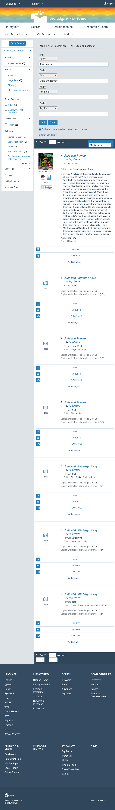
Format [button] (8, 69)
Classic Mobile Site (98, 801)
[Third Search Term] (72, 97)
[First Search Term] (72, 64)
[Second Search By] (48, 75)
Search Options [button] (48, 134)
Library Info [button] (13, 34)
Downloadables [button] (63, 34)
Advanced (67, 689)
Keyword (66, 680)
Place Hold (59, 316)
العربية (7, 729)
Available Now (15, 63)
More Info (58, 249)
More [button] (90, 34)
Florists (11, 147)
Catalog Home (40, 680)
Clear (53, 122)
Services (38, 696)
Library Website (41, 684)
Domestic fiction (15, 142)
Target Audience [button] (12, 99)
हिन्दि (6, 707)
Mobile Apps (11, 763)
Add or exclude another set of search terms (63, 129)
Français (8, 725)
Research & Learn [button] (11, 747)
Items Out (67, 755)
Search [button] (37, 34)
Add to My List (74, 262)
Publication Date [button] (12, 181)
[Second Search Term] (72, 80)
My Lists (66, 693)
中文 (6, 716)
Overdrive (96, 680)
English (8, 680)
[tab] (17, 50)
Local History (11, 767)
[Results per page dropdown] (52, 142)
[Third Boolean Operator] (42, 103)
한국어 (8, 684)
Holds (65, 760)
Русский (9, 693)
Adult (11, 105)
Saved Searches (70, 769)
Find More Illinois (39, 747)
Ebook (11, 85)
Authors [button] (8, 175)
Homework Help (12, 759)
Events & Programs (38, 690)
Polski (7, 689)
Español (8, 720)
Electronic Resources (18, 90)
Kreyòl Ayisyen (12, 734)
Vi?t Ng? (8, 702)
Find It (58, 304)
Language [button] (9, 169)
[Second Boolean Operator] (42, 87)
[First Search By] (48, 58)
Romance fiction (15, 151)
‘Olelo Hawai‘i (11, 711)
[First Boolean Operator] (42, 70)
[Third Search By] (48, 91)
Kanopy (95, 689)
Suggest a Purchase (38, 702)
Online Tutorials (12, 772)
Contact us (38, 708)
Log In (110, 3)
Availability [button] (9, 57)
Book (10, 75)
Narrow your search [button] (14, 50)
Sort (91, 141)
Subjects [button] (9, 131)
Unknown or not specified (15, 111)
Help (94, 745)
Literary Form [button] (10, 119)
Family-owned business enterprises (19, 157)
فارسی (8, 698)
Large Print (13, 80)
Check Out (58, 256)
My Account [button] (69, 745)
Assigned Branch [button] (12, 187)
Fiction (11, 125)
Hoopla (94, 684)
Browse (66, 684)
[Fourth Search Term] (72, 114)
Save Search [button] (17, 43)
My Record (67, 751)
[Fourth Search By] (48, 108)
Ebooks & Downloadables (99, 695)
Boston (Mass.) (15, 137)
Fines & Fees (69, 765)
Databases (10, 754)
